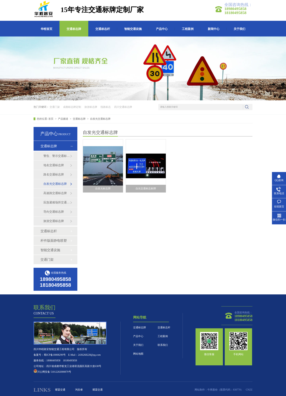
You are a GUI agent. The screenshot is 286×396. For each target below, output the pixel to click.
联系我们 (163, 345)
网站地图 (138, 353)
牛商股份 (212, 389)
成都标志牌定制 (72, 107)
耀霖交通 (60, 389)
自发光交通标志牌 (100, 118)
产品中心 (162, 28)
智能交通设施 (133, 28)
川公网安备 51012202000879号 (52, 371)
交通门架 (55, 107)
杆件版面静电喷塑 (53, 240)
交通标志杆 (102, 28)
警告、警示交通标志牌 (56, 155)
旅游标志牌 (90, 107)
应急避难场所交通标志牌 (56, 202)
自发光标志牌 (103, 188)
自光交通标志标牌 (146, 188)
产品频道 (63, 118)
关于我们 (239, 28)
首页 (51, 118)
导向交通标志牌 (53, 211)
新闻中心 (213, 28)
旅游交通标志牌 (53, 221)
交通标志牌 (74, 28)
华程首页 (46, 28)
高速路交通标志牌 (55, 193)
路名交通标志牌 (53, 174)
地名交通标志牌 (53, 165)
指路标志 (106, 107)
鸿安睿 (79, 389)
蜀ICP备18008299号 (55, 354)
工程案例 (188, 28)
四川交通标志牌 (123, 107)
